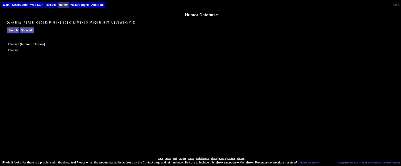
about (214, 158)
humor (191, 158)
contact (231, 158)
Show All (26, 30)
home (160, 158)
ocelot (168, 158)
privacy (222, 158)
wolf (175, 158)
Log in (396, 5)
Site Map (241, 158)
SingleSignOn (328, 162)
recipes (182, 158)
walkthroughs (202, 158)
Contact (148, 162)
